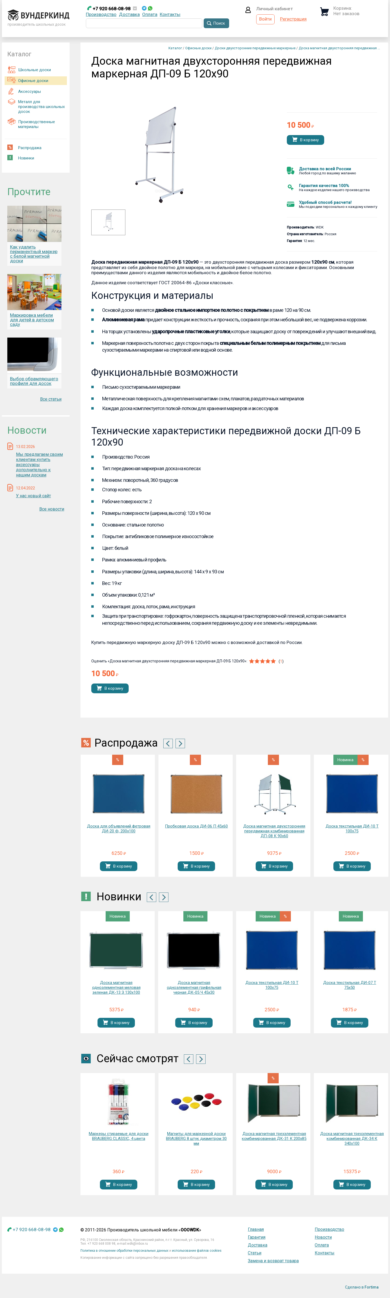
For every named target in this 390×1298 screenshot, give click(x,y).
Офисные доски (27, 79)
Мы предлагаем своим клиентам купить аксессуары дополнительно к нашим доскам (39, 465)
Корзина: (342, 8)
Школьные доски (29, 69)
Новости (323, 1237)
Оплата (149, 14)
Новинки (20, 158)
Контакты (170, 14)
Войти (265, 19)
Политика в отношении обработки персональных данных (124, 1251)
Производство (101, 14)
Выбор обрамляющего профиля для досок (34, 381)
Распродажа (24, 147)
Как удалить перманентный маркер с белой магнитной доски (33, 253)
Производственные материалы (31, 123)
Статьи (254, 1253)
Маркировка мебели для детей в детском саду (32, 319)
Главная (256, 1229)
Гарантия (256, 1237)
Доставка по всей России (325, 168)
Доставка (129, 14)
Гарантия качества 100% (324, 185)
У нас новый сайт (33, 495)
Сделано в (362, 1287)
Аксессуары (24, 91)
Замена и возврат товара (273, 1260)
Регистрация (293, 19)
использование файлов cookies (197, 1251)
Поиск (219, 23)
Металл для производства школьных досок (36, 106)
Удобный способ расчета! (325, 202)
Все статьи (50, 399)
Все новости (51, 509)
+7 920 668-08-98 (109, 8)
